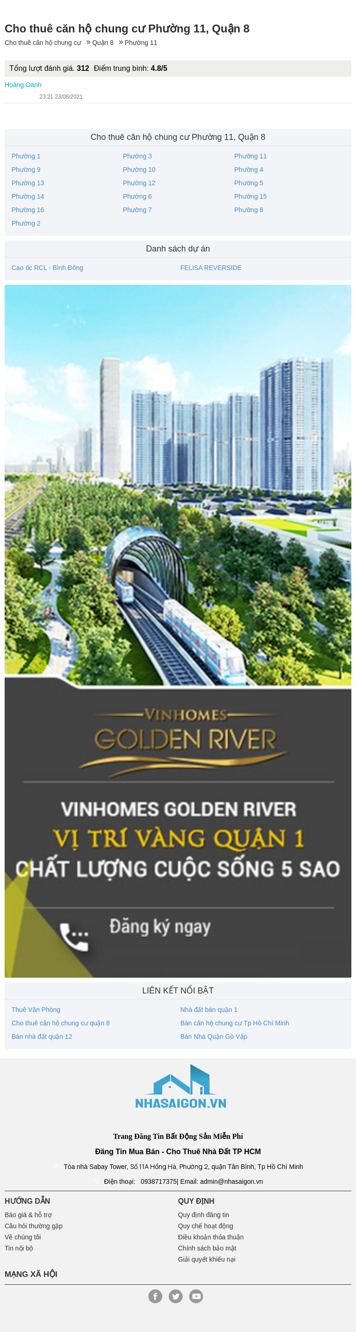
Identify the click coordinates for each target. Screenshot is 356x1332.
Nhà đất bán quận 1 (208, 1009)
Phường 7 (137, 210)
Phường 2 (26, 223)
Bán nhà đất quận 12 (42, 1036)
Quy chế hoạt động (205, 1226)
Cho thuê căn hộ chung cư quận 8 (61, 1023)
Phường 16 (28, 210)
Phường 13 (28, 183)
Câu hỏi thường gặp (34, 1226)
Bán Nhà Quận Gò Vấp (213, 1036)
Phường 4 (248, 169)
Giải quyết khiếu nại (206, 1259)
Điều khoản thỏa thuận (211, 1237)
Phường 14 (28, 196)
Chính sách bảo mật (207, 1248)
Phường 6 (137, 196)
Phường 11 (141, 42)
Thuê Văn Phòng (36, 1009)
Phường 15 (250, 196)
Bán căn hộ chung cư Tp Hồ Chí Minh (234, 1023)
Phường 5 (248, 183)
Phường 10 (139, 169)
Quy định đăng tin (203, 1215)
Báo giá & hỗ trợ (28, 1215)
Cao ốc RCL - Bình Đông (47, 267)
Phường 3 (137, 156)
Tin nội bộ (19, 1248)
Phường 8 (248, 210)
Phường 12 (139, 183)
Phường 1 (26, 156)
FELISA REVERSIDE (211, 267)
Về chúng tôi (23, 1237)
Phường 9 (26, 169)
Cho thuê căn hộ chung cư (43, 42)
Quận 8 (103, 42)
